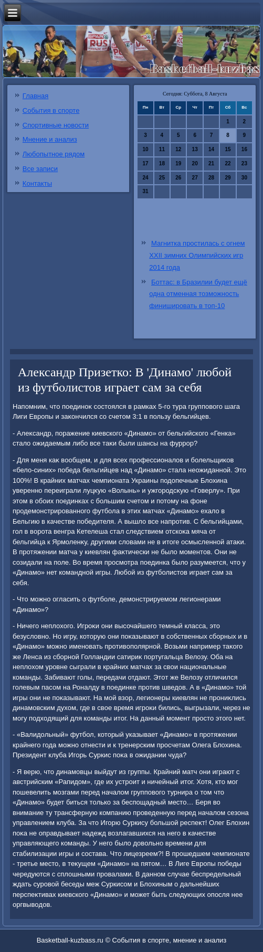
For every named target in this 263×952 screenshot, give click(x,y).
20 (195, 163)
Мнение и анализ (50, 139)
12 (178, 149)
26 (178, 178)
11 (162, 149)
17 (145, 163)
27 (195, 178)
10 (145, 149)
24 (145, 178)
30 (244, 178)
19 (178, 163)
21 (211, 163)
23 (244, 163)
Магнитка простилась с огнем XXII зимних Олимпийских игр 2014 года (197, 255)
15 (227, 149)
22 (227, 163)
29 (227, 178)
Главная (35, 96)
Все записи (40, 169)
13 (195, 149)
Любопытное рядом (54, 154)
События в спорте (51, 110)
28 (211, 178)
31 (145, 191)
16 (244, 149)
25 (162, 178)
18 (162, 163)
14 (211, 149)
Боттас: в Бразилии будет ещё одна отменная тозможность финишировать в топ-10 (198, 294)
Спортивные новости (56, 125)
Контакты (37, 183)
